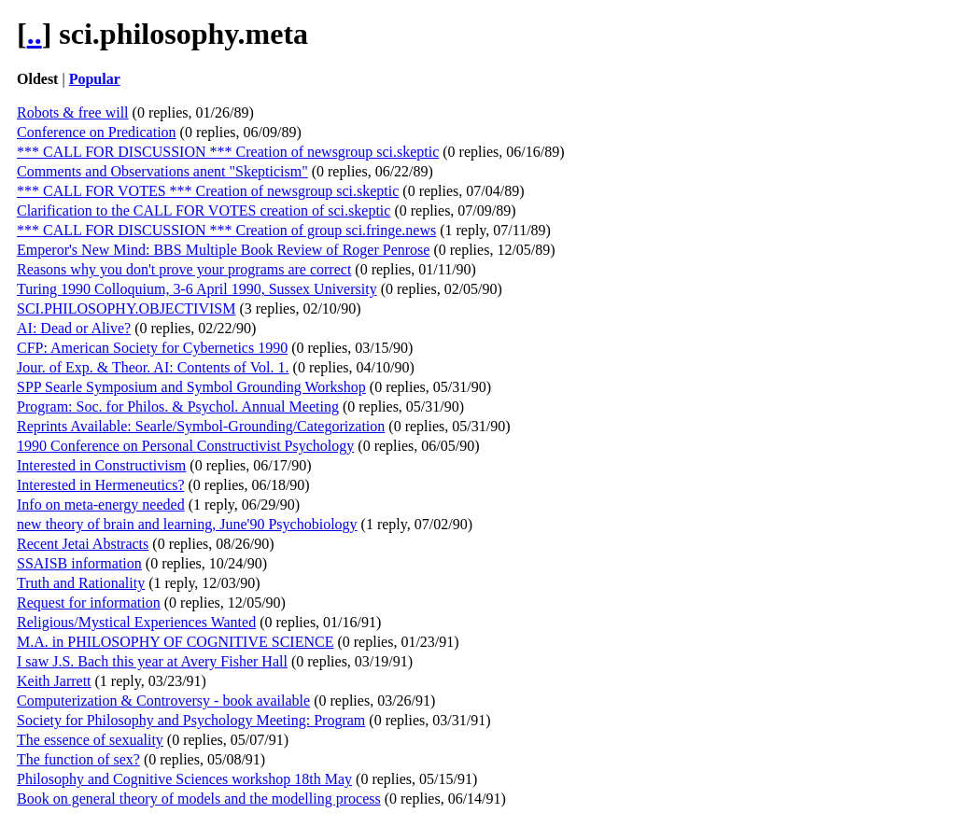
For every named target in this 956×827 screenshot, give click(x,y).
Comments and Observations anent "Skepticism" (162, 171)
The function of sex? (78, 759)
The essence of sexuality (90, 740)
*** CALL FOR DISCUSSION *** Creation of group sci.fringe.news (226, 230)
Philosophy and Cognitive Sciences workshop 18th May (184, 779)
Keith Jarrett (54, 681)
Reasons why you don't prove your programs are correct (184, 269)
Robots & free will (73, 112)
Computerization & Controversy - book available (163, 700)
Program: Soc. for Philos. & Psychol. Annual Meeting (178, 406)
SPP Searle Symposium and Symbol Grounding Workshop (191, 387)
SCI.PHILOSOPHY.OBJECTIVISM (126, 308)
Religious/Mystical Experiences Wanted (136, 622)
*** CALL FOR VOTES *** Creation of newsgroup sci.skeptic (208, 191)
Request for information (89, 602)
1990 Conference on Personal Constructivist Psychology (185, 446)
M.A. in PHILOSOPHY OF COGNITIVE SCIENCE (175, 642)
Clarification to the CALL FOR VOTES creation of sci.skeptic (203, 210)
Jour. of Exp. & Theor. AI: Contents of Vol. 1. (153, 367)
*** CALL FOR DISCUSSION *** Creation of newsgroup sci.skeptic (228, 152)
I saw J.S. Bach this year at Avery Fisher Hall (152, 661)
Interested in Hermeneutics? (100, 485)
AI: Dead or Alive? (74, 328)
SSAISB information (79, 563)
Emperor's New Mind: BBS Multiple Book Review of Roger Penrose (223, 250)
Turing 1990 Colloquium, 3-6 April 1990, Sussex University (197, 289)
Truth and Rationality (81, 583)
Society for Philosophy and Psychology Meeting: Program (191, 720)
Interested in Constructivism (101, 465)
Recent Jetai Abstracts (82, 544)
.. (34, 33)
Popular (94, 79)
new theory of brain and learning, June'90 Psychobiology (187, 524)
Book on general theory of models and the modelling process (199, 798)
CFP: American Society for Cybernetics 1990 (152, 348)
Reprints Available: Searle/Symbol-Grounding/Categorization (201, 426)
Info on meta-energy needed (101, 504)
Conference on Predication (96, 132)
